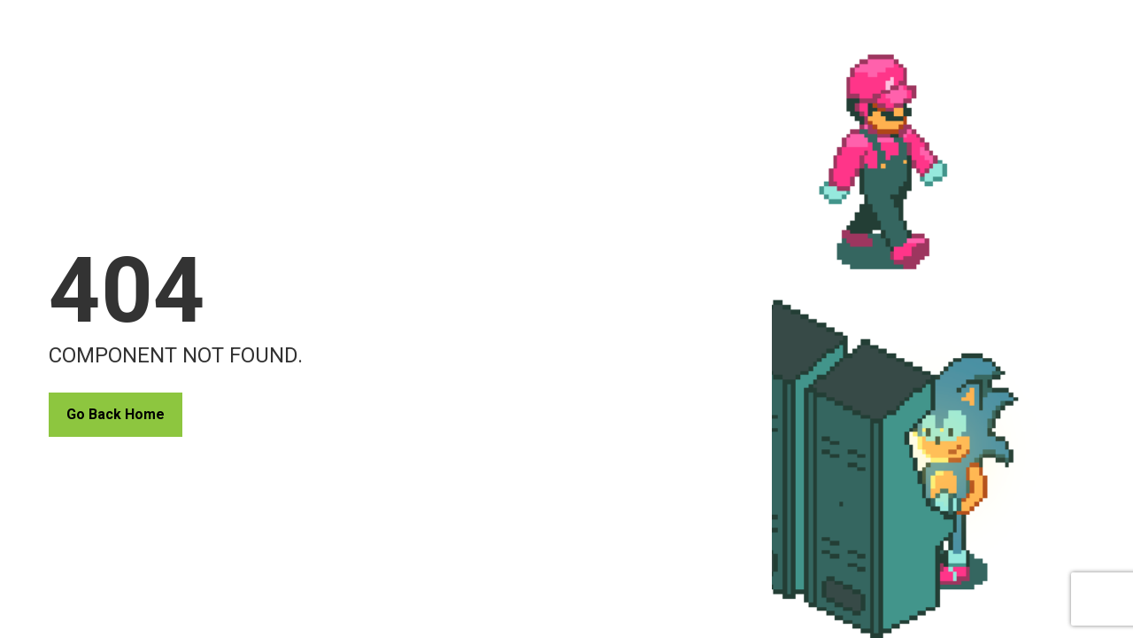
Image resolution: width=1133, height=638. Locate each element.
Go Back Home (115, 414)
